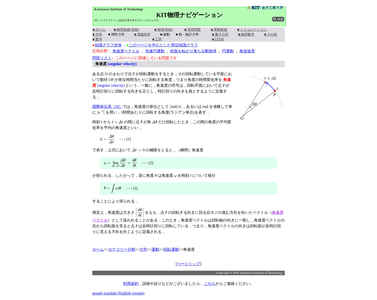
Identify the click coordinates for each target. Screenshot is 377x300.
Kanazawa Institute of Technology (118, 9)
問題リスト (102, 58)
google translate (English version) (118, 293)
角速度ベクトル (126, 51)
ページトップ (188, 264)
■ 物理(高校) (163, 29)
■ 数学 (97, 39)
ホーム (98, 249)
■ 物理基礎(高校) (126, 29)
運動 (155, 249)
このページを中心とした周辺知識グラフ (163, 45)
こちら (209, 284)
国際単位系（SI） (107, 106)
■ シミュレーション (252, 29)
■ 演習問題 (192, 29)
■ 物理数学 (246, 34)
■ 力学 (97, 34)
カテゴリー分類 (121, 249)
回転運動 (171, 249)
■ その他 (270, 34)
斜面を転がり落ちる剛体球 (193, 51)
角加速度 (247, 51)
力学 (143, 249)
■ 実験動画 (219, 29)
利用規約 (130, 284)
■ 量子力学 (220, 34)
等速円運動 (154, 51)
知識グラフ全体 (108, 45)
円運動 (228, 51)
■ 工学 (157, 39)
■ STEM (218, 39)
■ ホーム (99, 29)
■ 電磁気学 (142, 34)
